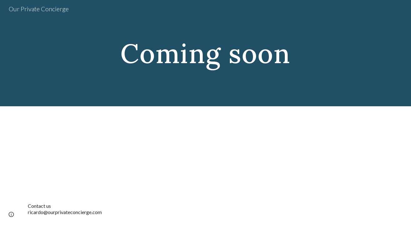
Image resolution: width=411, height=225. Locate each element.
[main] (205, 53)
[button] (11, 214)
